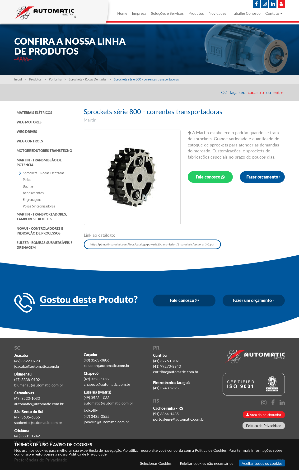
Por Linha (57, 79)
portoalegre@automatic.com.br (179, 419)
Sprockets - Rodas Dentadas (90, 79)
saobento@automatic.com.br (38, 422)
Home (122, 13)
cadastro (256, 92)
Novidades (217, 13)
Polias (27, 180)
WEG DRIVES (27, 132)
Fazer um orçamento (253, 300)
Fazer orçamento (263, 176)
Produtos (196, 13)
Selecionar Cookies (156, 463)
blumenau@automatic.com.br (38, 385)
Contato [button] (273, 13)
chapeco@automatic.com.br (107, 384)
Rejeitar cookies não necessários (206, 463)
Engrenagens (32, 199)
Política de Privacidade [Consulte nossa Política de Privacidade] (88, 454)
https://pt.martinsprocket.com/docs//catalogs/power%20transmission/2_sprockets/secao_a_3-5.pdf (152, 244)
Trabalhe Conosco (246, 13)
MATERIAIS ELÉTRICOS (34, 113)
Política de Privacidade (263, 425)
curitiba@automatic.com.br (175, 371)
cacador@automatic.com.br (107, 365)
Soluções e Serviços (167, 13)
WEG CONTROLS (30, 141)
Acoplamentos (33, 193)
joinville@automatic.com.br (106, 421)
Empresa (139, 13)
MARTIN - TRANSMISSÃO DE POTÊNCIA (39, 162)
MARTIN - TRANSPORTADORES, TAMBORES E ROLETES (42, 216)
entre (278, 92)
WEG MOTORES (29, 122)
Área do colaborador (263, 415)
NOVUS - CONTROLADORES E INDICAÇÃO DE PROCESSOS (40, 230)
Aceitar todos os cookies (262, 463)
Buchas (28, 186)
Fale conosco (210, 176)
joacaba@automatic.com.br (37, 366)
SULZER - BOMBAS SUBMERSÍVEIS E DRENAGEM (44, 245)
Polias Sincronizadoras (39, 206)
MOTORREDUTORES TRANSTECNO (44, 151)
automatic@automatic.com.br (39, 403)
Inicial (20, 79)
